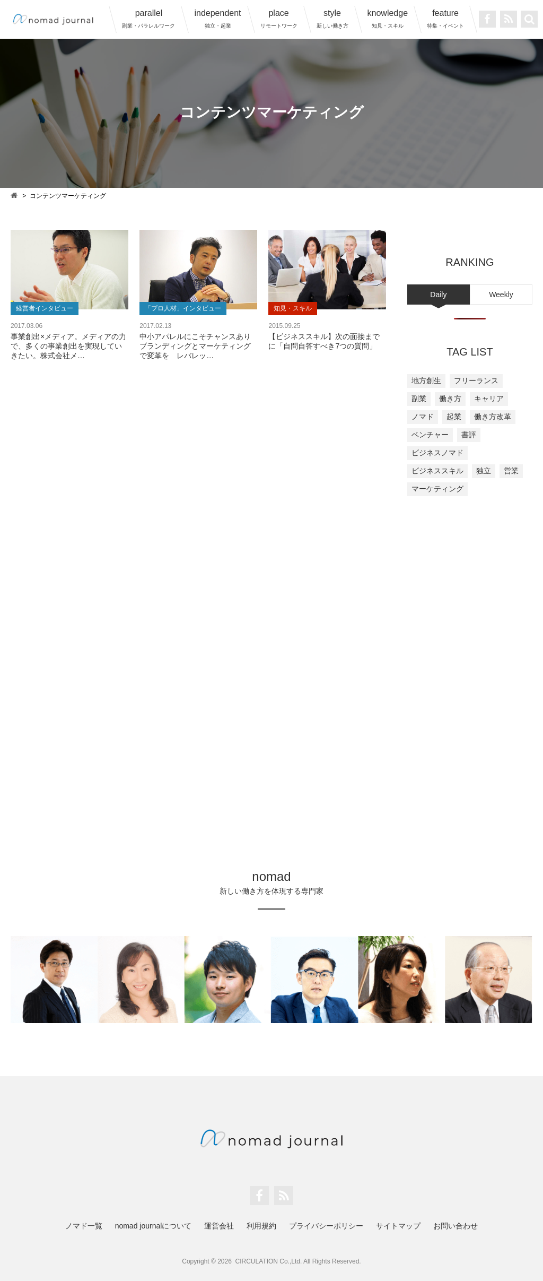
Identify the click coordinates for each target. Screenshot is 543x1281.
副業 (418, 398)
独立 (483, 470)
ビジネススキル (437, 470)
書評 (468, 434)
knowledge (387, 18)
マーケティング (437, 488)
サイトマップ (398, 1226)
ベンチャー (430, 434)
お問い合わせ (455, 1226)
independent (217, 18)
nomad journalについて (153, 1226)
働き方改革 (492, 416)
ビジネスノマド (437, 452)
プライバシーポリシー (326, 1226)
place (278, 18)
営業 (511, 470)
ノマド (422, 416)
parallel (148, 18)
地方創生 (426, 380)
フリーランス (476, 380)
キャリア (489, 398)
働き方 (450, 398)
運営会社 (219, 1226)
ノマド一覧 (83, 1226)
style (332, 18)
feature (445, 18)
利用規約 (261, 1226)
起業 (453, 416)
